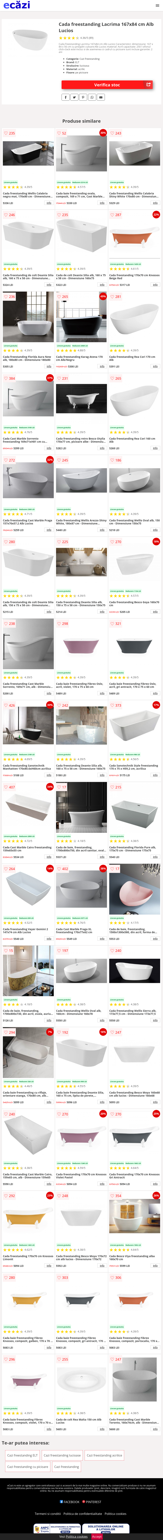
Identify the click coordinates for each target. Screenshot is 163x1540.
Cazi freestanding (66, 1467)
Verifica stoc (123, 84)
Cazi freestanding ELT (22, 1455)
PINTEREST (91, 1502)
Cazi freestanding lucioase (62, 1455)
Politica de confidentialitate (82, 1514)
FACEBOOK (69, 1502)
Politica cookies (115, 1514)
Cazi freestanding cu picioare (27, 1467)
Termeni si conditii (48, 1514)
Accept (97, 1536)
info (49, 202)
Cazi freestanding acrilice (104, 1455)
